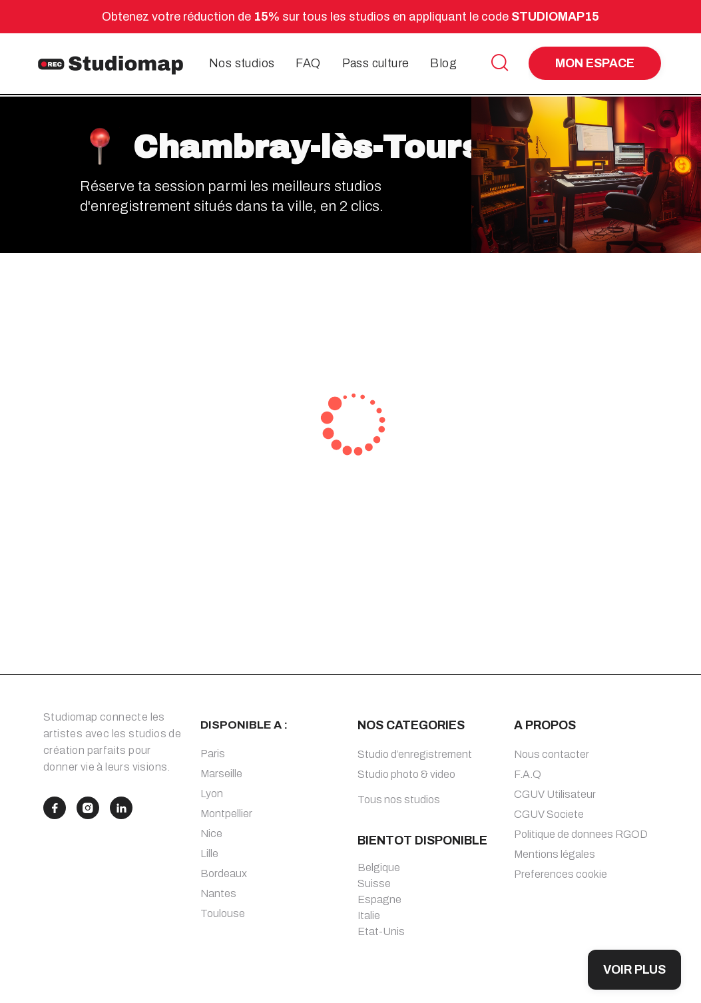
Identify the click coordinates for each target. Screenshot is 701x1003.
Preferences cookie (560, 874)
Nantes (218, 893)
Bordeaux (223, 873)
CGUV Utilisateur (555, 794)
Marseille (221, 773)
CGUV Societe (549, 814)
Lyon (211, 793)
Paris (212, 753)
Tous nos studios (398, 799)
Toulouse (222, 913)
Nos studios (241, 63)
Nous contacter (551, 754)
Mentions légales (554, 854)
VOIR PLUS (634, 969)
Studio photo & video (406, 774)
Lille (209, 853)
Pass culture (375, 63)
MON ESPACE (594, 63)
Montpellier (226, 813)
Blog (443, 63)
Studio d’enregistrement (414, 754)
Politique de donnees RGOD (581, 834)
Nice (211, 833)
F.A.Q (527, 774)
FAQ (308, 63)
